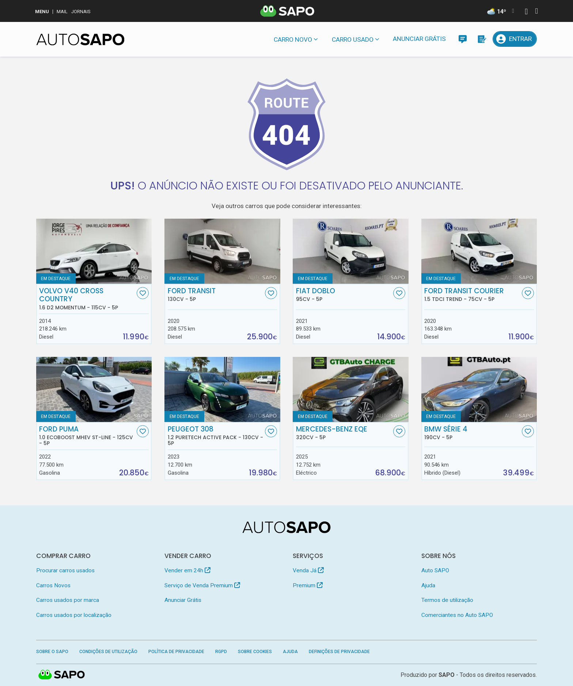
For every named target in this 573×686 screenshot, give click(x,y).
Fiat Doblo (344, 294)
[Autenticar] (526, 12)
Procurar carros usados (65, 570)
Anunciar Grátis (419, 38)
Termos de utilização (447, 600)
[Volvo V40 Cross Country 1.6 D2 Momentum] (94, 251)
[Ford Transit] (222, 251)
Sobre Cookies (255, 651)
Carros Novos (53, 585)
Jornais (81, 11)
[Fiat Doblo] (351, 251)
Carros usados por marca (67, 600)
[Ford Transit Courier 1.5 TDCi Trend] (479, 251)
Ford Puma (87, 435)
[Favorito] (143, 293)
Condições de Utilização (108, 651)
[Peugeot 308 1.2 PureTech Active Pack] (222, 389)
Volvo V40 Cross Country (87, 298)
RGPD (221, 651)
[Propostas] (481, 39)
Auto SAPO (435, 570)
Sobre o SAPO (52, 651)
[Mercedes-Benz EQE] (351, 389)
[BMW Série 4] (479, 389)
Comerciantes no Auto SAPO (457, 615)
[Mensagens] (462, 39)
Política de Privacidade (176, 651)
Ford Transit (215, 294)
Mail (62, 11)
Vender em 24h (187, 570)
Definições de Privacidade (339, 651)
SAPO (447, 674)
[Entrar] (515, 39)
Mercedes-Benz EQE (344, 433)
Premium (308, 585)
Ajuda (428, 585)
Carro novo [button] (293, 39)
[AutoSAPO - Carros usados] (80, 39)
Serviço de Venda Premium (202, 585)
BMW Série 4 (472, 433)
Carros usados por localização (73, 615)
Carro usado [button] (352, 39)
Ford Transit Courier (472, 294)
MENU (42, 11)
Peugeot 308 (215, 435)
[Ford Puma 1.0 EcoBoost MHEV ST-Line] (94, 389)
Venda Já (308, 570)
